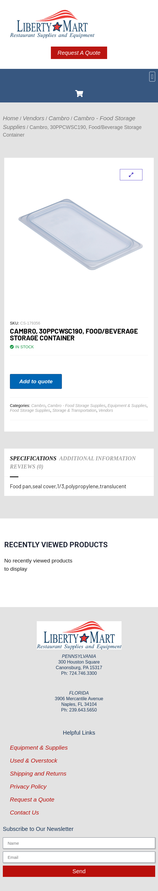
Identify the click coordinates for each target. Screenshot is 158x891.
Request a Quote (32, 799)
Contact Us (24, 812)
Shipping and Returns (38, 773)
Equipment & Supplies (127, 405)
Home (10, 118)
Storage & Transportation (74, 410)
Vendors (33, 118)
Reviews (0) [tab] (26, 466)
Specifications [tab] (33, 458)
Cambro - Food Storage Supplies (76, 405)
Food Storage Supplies (30, 410)
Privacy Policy (28, 786)
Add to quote (36, 381)
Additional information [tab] (97, 458)
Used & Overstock (33, 760)
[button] (152, 77)
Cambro (59, 118)
